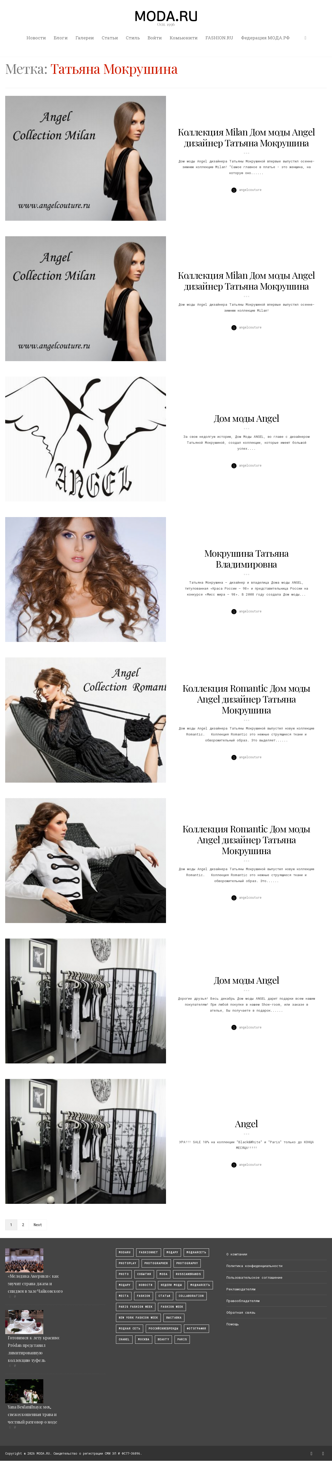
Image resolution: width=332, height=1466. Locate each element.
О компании (236, 1254)
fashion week (172, 1306)
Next (38, 1224)
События (144, 1274)
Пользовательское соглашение (254, 1277)
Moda (164, 1274)
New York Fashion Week (138, 1317)
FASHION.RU (219, 38)
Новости (36, 38)
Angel (246, 1123)
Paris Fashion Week (136, 1306)
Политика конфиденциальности (254, 1265)
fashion (143, 1296)
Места (124, 1296)
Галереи (84, 38)
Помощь (232, 1324)
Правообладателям (243, 1300)
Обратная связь (240, 1312)
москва (143, 1339)
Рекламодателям (240, 1289)
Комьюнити (184, 38)
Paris (182, 1339)
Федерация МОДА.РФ (265, 38)
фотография (196, 1328)
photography (187, 1263)
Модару (124, 1285)
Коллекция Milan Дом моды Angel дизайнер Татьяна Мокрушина (246, 137)
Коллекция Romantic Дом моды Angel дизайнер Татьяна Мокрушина (246, 699)
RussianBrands (188, 1274)
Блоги (61, 38)
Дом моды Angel (246, 418)
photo (124, 1274)
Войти (155, 38)
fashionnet (148, 1252)
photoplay (127, 1263)
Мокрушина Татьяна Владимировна (246, 558)
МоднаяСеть (196, 1252)
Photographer (156, 1263)
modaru (125, 1252)
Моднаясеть (200, 1285)
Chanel (124, 1339)
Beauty (163, 1339)
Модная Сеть (129, 1328)
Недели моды (171, 1285)
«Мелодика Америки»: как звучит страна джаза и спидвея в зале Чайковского (35, 1283)
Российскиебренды (163, 1328)
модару (172, 1252)
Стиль (133, 38)
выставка (174, 1317)
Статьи (110, 38)
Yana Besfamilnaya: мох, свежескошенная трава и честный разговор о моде (32, 1414)
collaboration (191, 1296)
